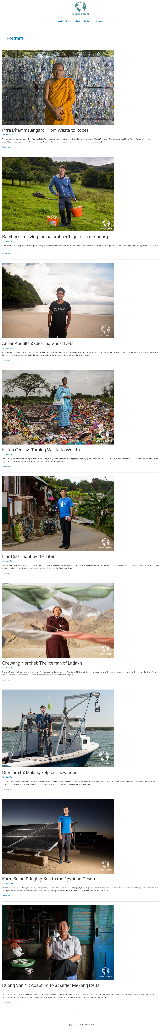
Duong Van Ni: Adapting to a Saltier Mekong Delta (51, 985)
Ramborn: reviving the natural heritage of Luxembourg (55, 236)
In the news (97, 21)
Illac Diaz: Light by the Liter (28, 556)
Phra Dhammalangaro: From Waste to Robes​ (46, 130)
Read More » (6, 147)
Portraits (5, 135)
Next (153, 1013)
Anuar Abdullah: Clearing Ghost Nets (38, 343)
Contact (87, 21)
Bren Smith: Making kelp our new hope (40, 772)
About (78, 21)
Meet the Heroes (65, 21)
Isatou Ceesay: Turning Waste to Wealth (41, 449)
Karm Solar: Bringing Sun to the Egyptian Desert (49, 878)
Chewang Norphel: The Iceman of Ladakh (42, 662)
